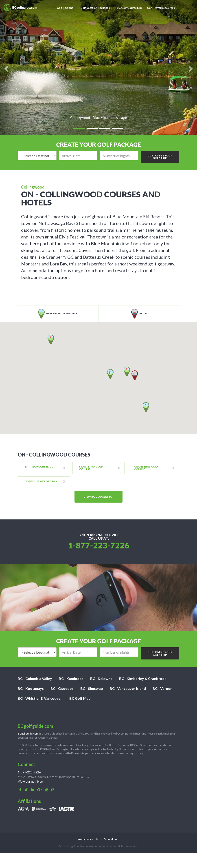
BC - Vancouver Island (128, 688)
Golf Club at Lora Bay (41, 481)
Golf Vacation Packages (96, 7)
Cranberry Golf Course (146, 468)
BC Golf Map (80, 698)
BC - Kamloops (71, 678)
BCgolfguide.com (28, 733)
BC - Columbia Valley (35, 678)
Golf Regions (66, 7)
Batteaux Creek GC (39, 466)
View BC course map (98, 496)
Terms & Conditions (108, 839)
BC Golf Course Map (129, 7)
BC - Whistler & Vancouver (40, 698)
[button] (146, 407)
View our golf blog (30, 781)
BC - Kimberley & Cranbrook (142, 678)
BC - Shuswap (91, 688)
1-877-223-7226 (98, 545)
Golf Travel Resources (162, 7)
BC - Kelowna (101, 678)
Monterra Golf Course (91, 468)
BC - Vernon (162, 688)
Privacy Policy (85, 839)
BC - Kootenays (31, 688)
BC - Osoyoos (62, 688)
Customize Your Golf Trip (159, 157)
